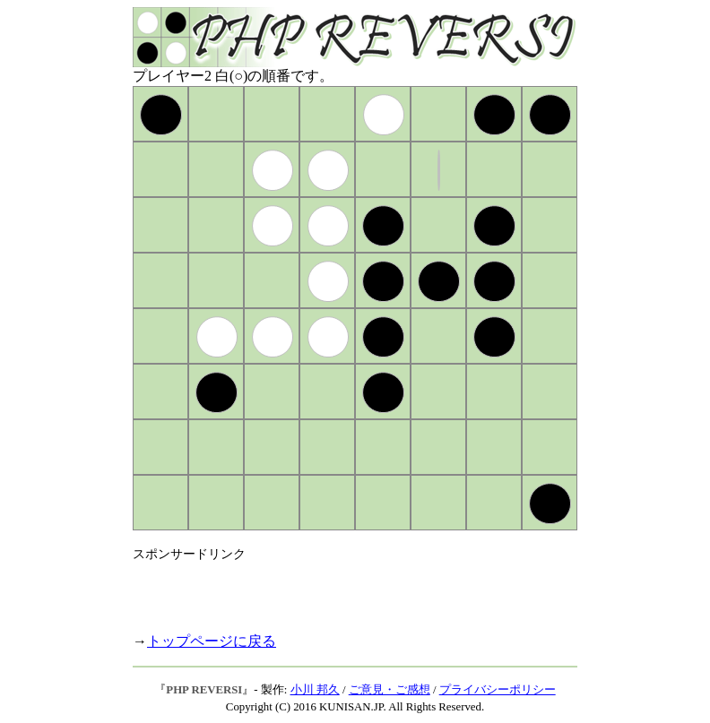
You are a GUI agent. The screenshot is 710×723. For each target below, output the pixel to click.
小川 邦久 (315, 690)
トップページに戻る (211, 641)
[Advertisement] (342, 589)
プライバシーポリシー (497, 690)
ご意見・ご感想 (389, 690)
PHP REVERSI (204, 690)
